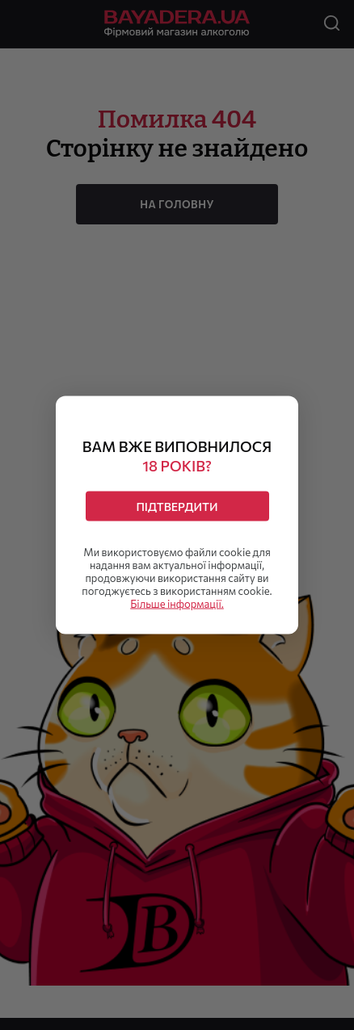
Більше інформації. (177, 603)
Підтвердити (176, 506)
